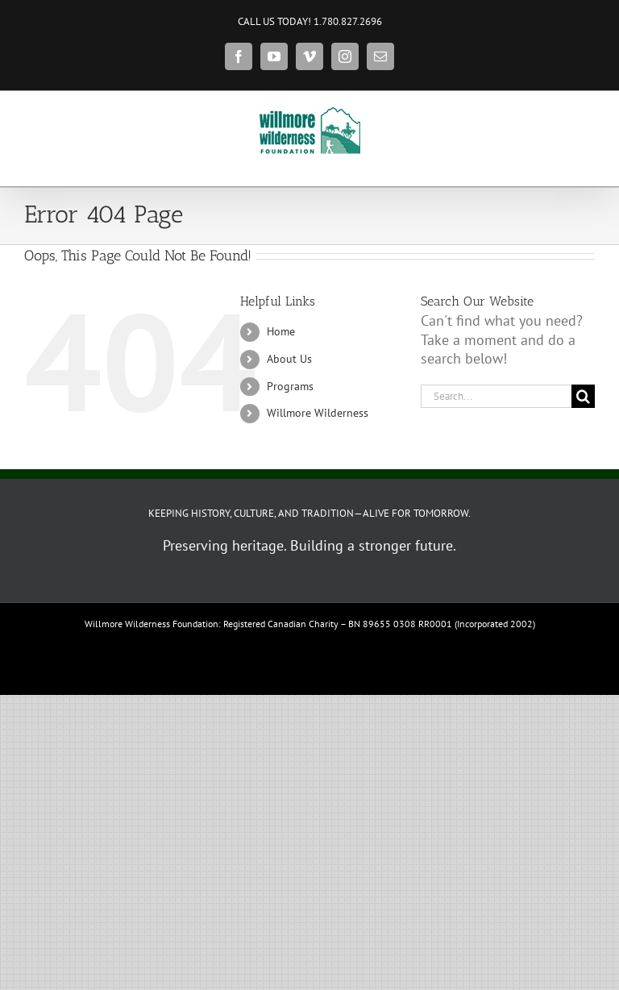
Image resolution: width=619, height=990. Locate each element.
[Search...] (496, 396)
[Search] (583, 396)
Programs (290, 386)
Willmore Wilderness (317, 413)
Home (281, 331)
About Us (289, 358)
